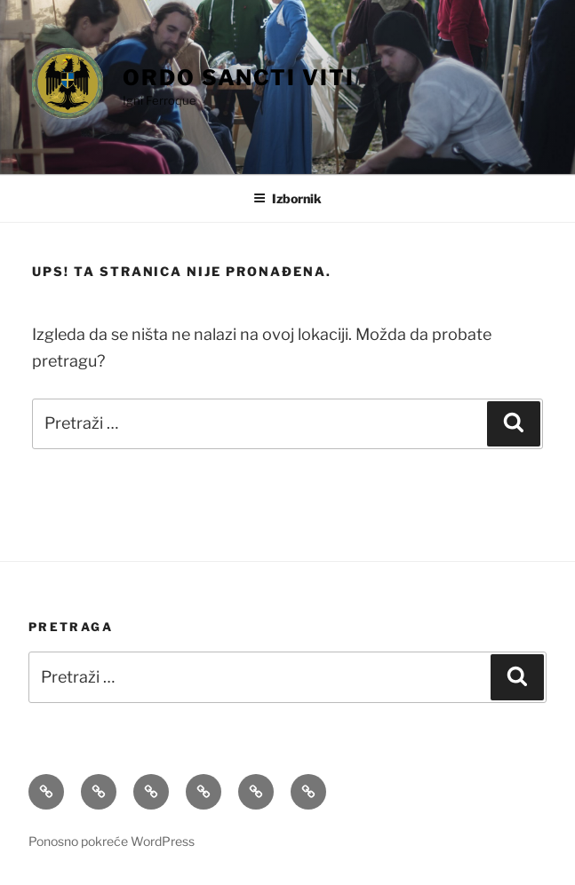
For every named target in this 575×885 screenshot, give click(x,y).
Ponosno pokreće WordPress (111, 841)
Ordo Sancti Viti (239, 78)
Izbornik (287, 198)
